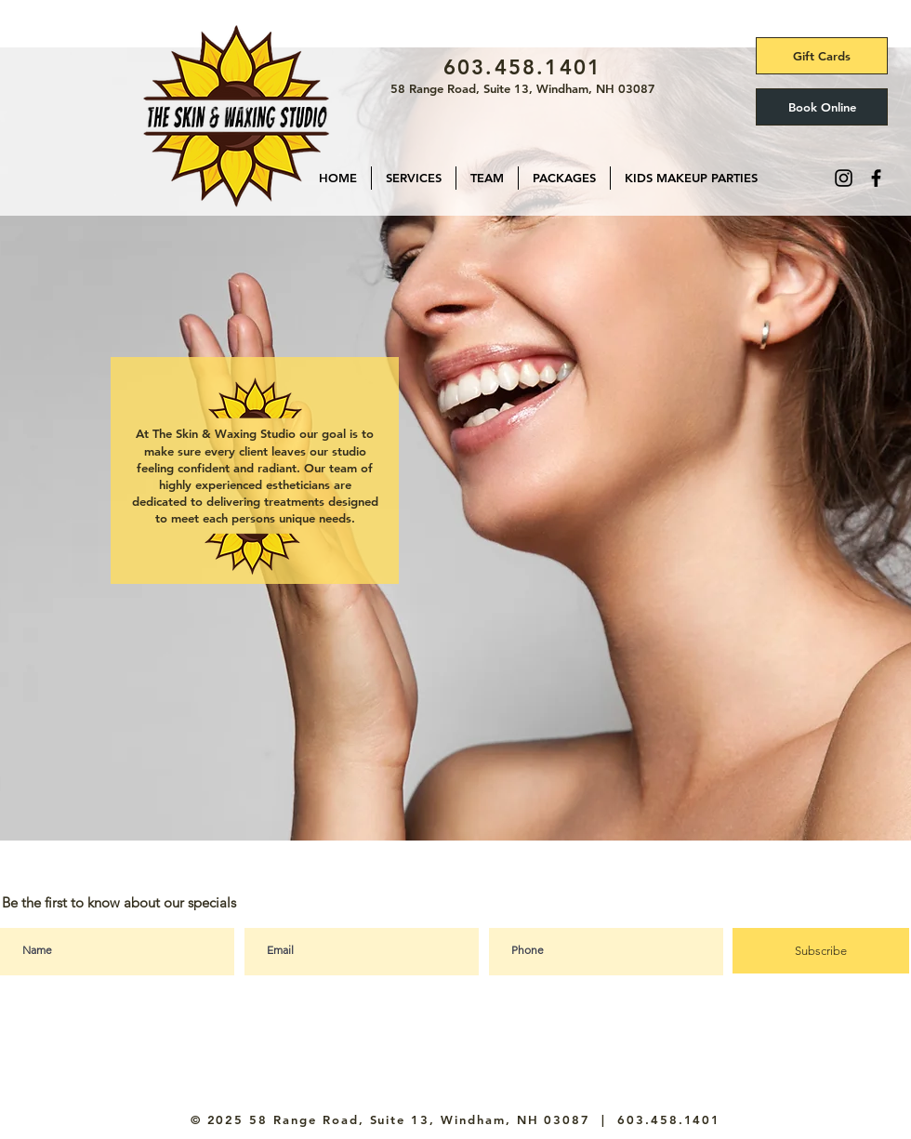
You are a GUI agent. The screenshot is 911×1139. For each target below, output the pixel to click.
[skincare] (402, 817)
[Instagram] (843, 178)
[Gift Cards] (822, 55)
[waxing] (429, 816)
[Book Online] (822, 107)
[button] (414, 178)
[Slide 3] (454, 816)
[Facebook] (876, 178)
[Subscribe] (821, 950)
